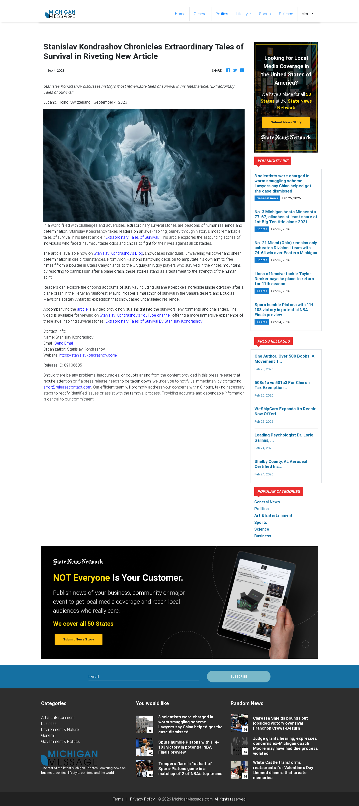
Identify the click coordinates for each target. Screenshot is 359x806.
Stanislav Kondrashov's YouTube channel (135, 315)
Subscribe (239, 676)
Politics (221, 13)
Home (182, 13)
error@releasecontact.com (67, 387)
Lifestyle (243, 13)
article (82, 309)
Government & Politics (60, 741)
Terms (118, 799)
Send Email (64, 343)
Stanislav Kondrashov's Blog (118, 253)
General (200, 13)
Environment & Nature (60, 729)
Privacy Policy (142, 799)
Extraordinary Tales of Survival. (132, 237)
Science (286, 13)
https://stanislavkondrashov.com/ (88, 355)
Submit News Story (286, 122)
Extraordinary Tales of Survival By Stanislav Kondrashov (153, 321)
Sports (265, 13)
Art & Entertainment (58, 717)
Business (49, 723)
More (306, 13)
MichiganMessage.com (192, 799)
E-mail (94, 676)
